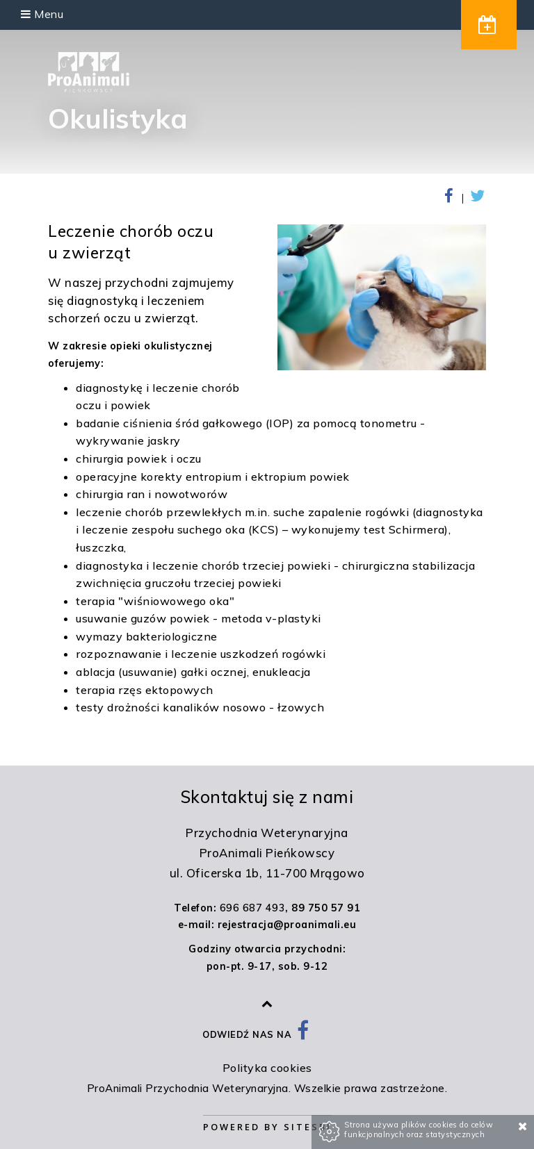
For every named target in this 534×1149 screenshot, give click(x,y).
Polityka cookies (267, 1068)
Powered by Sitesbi (267, 1127)
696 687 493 (253, 908)
